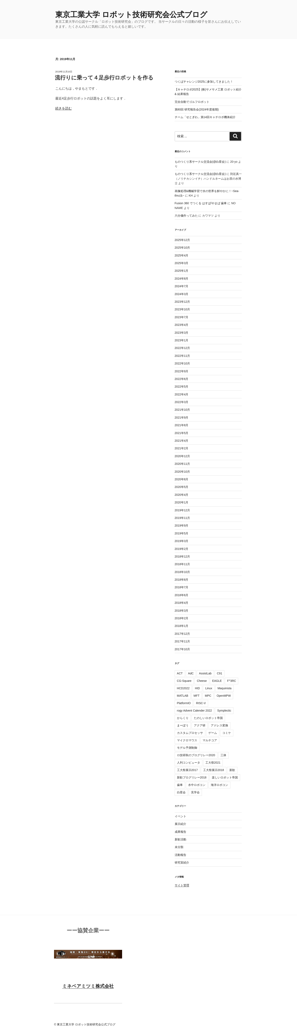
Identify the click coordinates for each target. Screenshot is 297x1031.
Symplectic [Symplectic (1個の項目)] (224, 710)
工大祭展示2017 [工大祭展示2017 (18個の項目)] (187, 770)
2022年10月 (182, 363)
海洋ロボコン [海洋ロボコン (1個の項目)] (219, 785)
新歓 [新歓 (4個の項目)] (232, 770)
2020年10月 (182, 471)
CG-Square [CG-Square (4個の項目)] (184, 680)
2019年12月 (182, 510)
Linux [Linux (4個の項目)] (208, 688)
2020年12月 (182, 456)
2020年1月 (182, 502)
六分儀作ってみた (186, 215)
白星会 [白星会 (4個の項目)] (181, 792)
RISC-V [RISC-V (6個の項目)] (201, 703)
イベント (180, 816)
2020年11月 (182, 463)
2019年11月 (182, 518)
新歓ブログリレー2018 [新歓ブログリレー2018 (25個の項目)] (191, 777)
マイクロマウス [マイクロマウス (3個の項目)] (187, 740)
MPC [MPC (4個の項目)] (208, 695)
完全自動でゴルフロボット (192, 101)
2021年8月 (182, 425)
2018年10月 (182, 572)
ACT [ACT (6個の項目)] (180, 673)
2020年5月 (182, 487)
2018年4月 (182, 602)
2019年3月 (182, 541)
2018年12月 (182, 556)
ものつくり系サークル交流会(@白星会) (200, 161)
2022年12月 (182, 348)
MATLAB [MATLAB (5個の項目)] (182, 695)
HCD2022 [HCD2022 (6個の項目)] (183, 688)
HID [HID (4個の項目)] (197, 688)
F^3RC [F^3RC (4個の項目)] (231, 680)
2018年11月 (182, 564)
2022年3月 (182, 402)
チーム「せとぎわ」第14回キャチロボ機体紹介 (205, 117)
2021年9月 (182, 417)
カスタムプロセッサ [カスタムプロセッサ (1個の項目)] (190, 732)
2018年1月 (182, 626)
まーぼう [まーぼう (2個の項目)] (183, 725)
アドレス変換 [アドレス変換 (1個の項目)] (219, 725)
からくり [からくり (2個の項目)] (183, 718)
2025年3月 (182, 263)
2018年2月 (182, 618)
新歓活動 (180, 839)
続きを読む (63, 108)
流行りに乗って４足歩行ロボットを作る (104, 78)
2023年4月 (182, 324)
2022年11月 (182, 355)
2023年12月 (182, 301)
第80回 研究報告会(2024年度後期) (197, 109)
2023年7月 (182, 317)
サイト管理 (182, 885)
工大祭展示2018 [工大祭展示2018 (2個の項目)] (213, 770)
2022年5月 (182, 386)
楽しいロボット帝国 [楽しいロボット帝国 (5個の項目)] (225, 777)
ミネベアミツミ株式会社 (88, 986)
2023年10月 (182, 309)
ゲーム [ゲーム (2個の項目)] (212, 732)
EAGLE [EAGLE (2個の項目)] (217, 680)
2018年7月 (182, 587)
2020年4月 (182, 494)
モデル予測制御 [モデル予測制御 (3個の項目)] (187, 747)
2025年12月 (182, 240)
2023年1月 (182, 340)
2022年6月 (182, 379)
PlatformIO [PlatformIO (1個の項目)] (184, 703)
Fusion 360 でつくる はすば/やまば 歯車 (201, 203)
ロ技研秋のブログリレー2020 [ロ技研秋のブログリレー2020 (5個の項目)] (196, 755)
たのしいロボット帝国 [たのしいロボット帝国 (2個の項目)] (208, 718)
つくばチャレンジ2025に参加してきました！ (204, 81)
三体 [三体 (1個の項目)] (223, 755)
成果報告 (180, 831)
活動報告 (180, 855)
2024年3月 (182, 294)
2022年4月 (182, 394)
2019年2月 (182, 548)
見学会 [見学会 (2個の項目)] (195, 792)
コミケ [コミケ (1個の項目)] (226, 732)
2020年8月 (182, 479)
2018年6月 (182, 595)
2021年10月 (182, 409)
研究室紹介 (182, 862)
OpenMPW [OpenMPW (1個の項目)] (224, 695)
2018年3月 (182, 610)
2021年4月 (182, 440)
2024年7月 (182, 286)
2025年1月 (182, 270)
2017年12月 (182, 633)
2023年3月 (182, 332)
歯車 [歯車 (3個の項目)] (180, 785)
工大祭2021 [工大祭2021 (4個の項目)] (212, 762)
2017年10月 (182, 649)
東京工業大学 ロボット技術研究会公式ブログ (131, 14)
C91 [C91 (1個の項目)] (219, 673)
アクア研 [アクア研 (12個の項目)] (199, 725)
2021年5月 (182, 433)
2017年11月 (182, 641)
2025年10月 (182, 247)
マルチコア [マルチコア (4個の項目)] (210, 740)
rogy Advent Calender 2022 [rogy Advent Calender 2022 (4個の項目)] (194, 710)
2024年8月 (182, 278)
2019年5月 (182, 533)
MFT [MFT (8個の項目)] (197, 695)
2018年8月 (182, 579)
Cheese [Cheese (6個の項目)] (202, 680)
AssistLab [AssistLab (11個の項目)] (205, 673)
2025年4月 (182, 255)
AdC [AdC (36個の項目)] (191, 673)
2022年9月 (182, 371)
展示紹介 (180, 824)
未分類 (179, 847)
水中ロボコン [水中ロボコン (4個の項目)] (196, 785)
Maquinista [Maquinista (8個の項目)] (225, 688)
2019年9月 (182, 525)
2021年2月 (182, 448)
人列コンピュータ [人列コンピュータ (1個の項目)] (188, 762)
